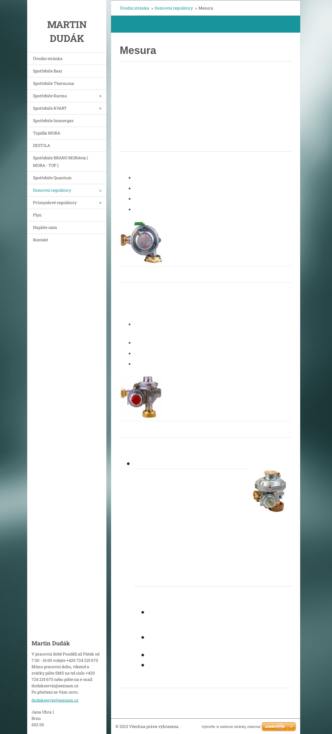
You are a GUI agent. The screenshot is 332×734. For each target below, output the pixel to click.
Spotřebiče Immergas (53, 120)
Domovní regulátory (52, 190)
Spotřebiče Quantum (52, 177)
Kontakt (40, 239)
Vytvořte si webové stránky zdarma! (231, 726)
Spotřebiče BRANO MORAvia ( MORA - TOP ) (60, 161)
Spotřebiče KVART (50, 108)
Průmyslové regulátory (55, 202)
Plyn (37, 215)
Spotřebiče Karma (50, 95)
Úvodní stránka (47, 58)
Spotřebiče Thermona (53, 83)
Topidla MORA (46, 133)
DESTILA (41, 145)
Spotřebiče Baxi (47, 71)
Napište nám (45, 227)
